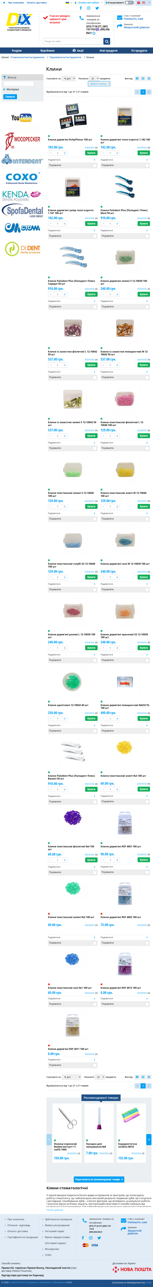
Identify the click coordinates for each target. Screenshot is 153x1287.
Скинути (10, 96)
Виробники (47, 51)
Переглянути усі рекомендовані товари (97, 1179)
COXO (48, 1255)
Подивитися (54, 159)
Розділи (16, 51)
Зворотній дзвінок (134, 1232)
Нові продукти (106, 51)
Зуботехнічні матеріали (58, 1219)
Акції (79, 51)
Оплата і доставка (37, 2)
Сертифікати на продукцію (22, 1237)
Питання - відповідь (18, 1225)
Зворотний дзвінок (137, 27)
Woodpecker (52, 1249)
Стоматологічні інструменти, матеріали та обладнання (37, 1282)
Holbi (149, 1282)
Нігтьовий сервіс (54, 1231)
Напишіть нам (133, 18)
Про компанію (16, 2)
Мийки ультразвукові (57, 1225)
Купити (91, 152)
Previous (49, 1139)
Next (149, 1139)
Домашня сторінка (4, 2)
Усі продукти (136, 51)
